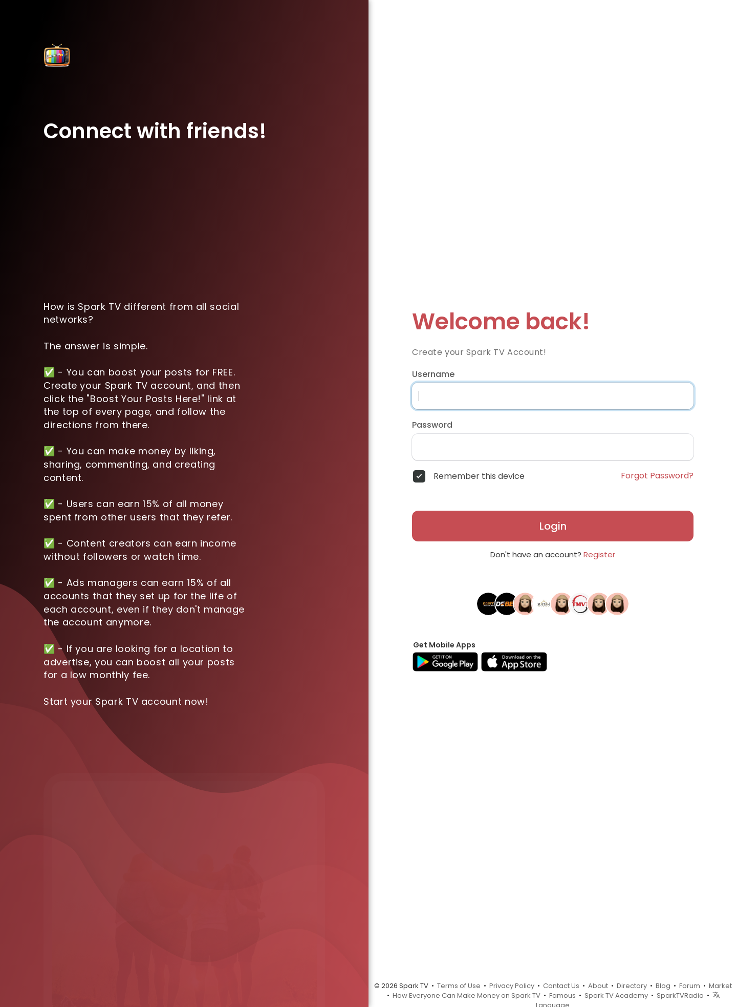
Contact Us (561, 986)
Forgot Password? (657, 475)
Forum (689, 986)
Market (720, 986)
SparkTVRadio (680, 995)
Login (553, 526)
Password (432, 425)
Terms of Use (459, 986)
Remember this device (479, 476)
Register (599, 554)
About (598, 986)
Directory (632, 986)
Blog (663, 986)
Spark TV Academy (616, 995)
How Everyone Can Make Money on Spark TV (466, 995)
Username (433, 374)
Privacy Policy (511, 986)
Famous (562, 995)
